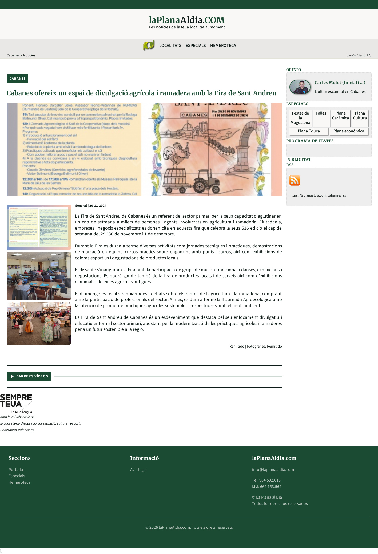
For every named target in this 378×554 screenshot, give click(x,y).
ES (369, 55)
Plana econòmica (348, 131)
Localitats (170, 45)
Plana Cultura (360, 115)
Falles (321, 113)
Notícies (29, 55)
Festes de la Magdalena (300, 117)
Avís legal (138, 469)
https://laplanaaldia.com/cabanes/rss (317, 195)
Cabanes (13, 55)
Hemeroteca (223, 45)
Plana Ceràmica (340, 115)
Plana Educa (309, 131)
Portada (16, 469)
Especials (196, 45)
